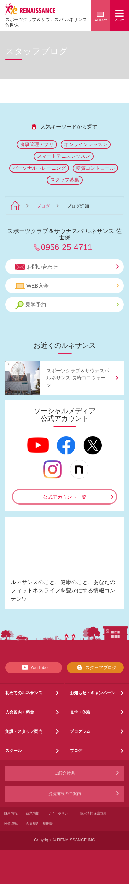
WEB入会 (67, 286)
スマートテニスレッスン (63, 156)
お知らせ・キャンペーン (92, 692)
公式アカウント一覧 (64, 497)
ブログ (43, 206)
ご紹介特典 (64, 773)
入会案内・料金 (19, 712)
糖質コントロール (95, 168)
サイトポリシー (59, 813)
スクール (13, 750)
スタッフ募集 (64, 180)
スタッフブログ (95, 667)
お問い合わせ (67, 267)
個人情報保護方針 (93, 813)
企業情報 (32, 813)
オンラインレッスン (85, 144)
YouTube (33, 667)
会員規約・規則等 (39, 823)
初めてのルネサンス (23, 692)
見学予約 (67, 305)
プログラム (80, 731)
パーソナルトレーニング (39, 168)
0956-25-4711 (66, 247)
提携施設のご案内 (64, 793)
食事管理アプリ (37, 144)
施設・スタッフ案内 (23, 731)
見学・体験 (80, 712)
